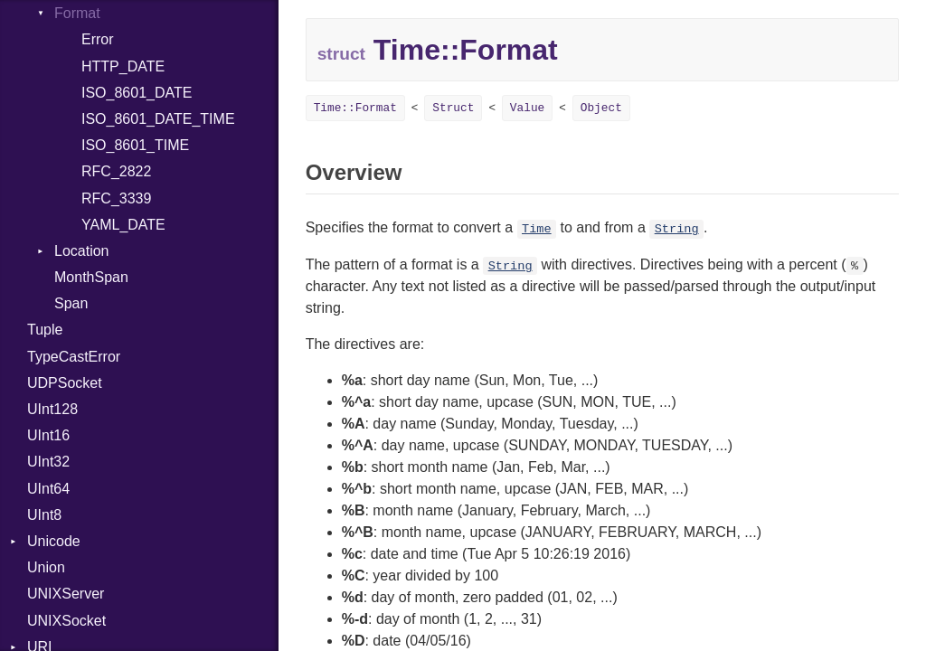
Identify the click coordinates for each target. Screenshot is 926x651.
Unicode (53, 541)
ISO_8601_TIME (135, 145)
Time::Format (355, 108)
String (677, 229)
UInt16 (48, 435)
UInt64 (48, 488)
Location (81, 251)
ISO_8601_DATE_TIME (158, 119)
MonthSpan (91, 277)
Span (71, 303)
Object (601, 108)
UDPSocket (64, 383)
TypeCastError (73, 356)
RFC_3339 (116, 198)
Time (537, 229)
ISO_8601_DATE (136, 92)
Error (97, 39)
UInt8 (44, 515)
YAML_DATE (123, 224)
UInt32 (48, 461)
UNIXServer (65, 593)
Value (527, 108)
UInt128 (52, 409)
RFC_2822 (116, 171)
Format (77, 13)
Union (46, 567)
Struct (453, 108)
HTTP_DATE (123, 66)
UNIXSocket (66, 620)
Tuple (44, 329)
